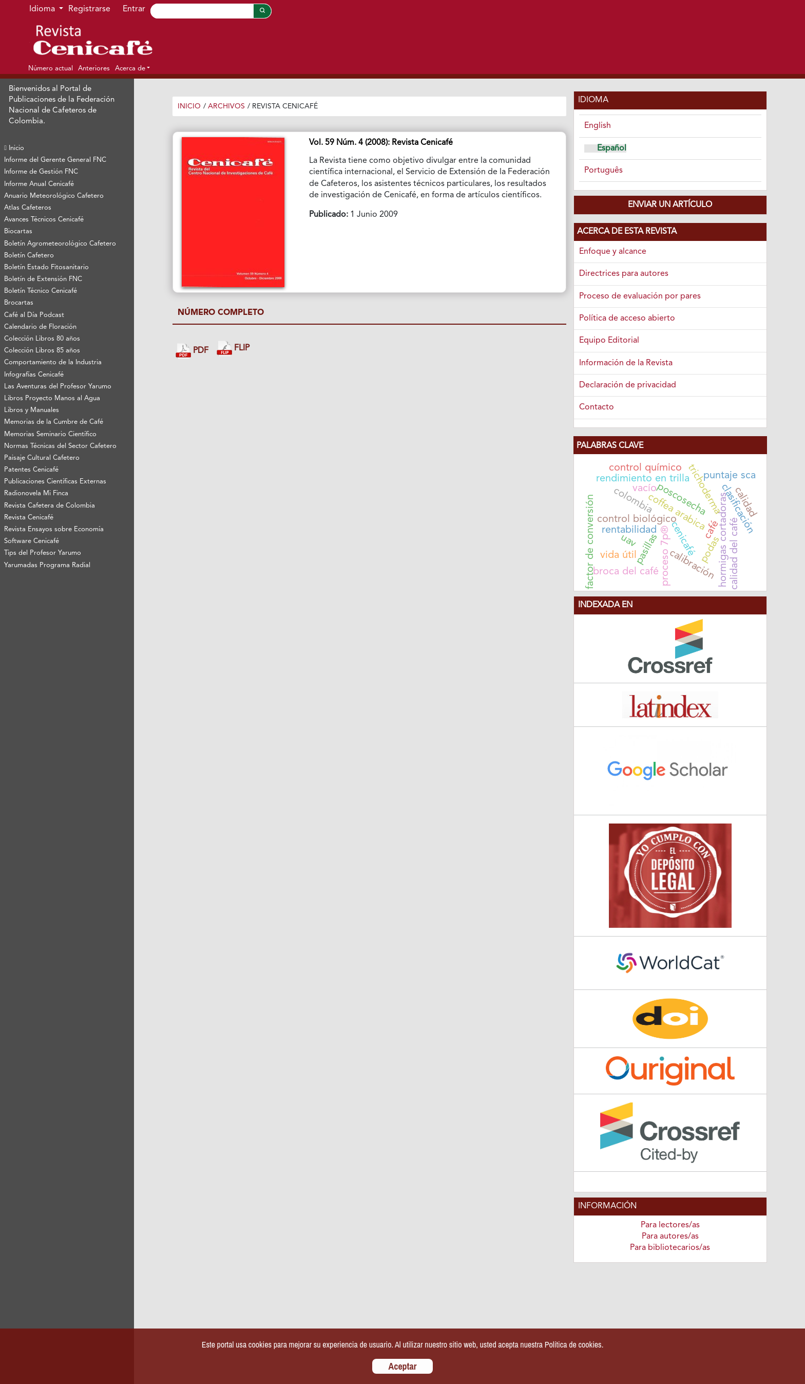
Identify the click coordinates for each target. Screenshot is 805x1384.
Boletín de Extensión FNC (43, 279)
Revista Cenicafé (28, 517)
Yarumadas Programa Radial (47, 565)
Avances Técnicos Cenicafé (44, 219)
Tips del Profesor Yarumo (42, 553)
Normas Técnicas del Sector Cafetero (60, 446)
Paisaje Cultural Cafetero (42, 458)
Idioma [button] (43, 9)
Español (611, 148)
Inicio (14, 148)
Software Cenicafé (31, 541)
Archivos (226, 106)
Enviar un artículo (670, 205)
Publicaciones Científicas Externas (55, 481)
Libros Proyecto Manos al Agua (52, 398)
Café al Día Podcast (34, 315)
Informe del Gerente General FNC (55, 160)
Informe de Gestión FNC (41, 172)
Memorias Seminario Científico (50, 434)
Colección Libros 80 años (42, 338)
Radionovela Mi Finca (36, 493)
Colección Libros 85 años (42, 350)
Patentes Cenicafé (31, 469)
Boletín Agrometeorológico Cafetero (60, 243)
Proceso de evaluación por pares (640, 296)
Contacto (596, 407)
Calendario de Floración (40, 327)
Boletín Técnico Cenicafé (40, 291)
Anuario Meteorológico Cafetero (54, 196)
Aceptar (403, 1366)
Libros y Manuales (31, 410)
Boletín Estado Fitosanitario (46, 267)
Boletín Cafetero (29, 255)
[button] (132, 68)
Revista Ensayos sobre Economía (54, 529)
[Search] (201, 11)
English (597, 126)
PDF (192, 351)
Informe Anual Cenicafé (39, 184)
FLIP (233, 349)
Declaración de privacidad (627, 385)
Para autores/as (670, 1236)
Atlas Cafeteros (27, 207)
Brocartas (18, 303)
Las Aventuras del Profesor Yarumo (57, 386)
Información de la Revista (626, 363)
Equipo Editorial (609, 340)
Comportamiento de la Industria (53, 362)
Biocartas (18, 231)
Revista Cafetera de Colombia (49, 505)
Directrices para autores (623, 274)
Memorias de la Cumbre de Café (53, 422)
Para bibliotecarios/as (670, 1248)
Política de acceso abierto (627, 318)
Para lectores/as (670, 1225)
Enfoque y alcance (612, 252)
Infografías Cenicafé (34, 374)
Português (603, 170)
